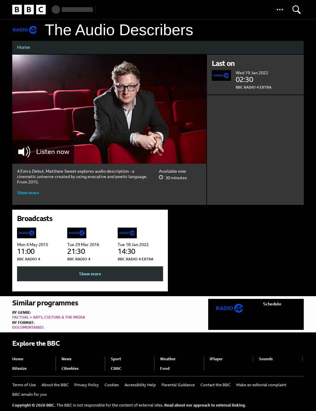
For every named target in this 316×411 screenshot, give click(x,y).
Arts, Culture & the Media (59, 317)
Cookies (112, 385)
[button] (280, 9)
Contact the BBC (215, 385)
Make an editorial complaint (261, 385)
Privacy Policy (86, 385)
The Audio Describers (119, 29)
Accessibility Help (140, 385)
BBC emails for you (29, 394)
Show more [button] (28, 192)
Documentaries (28, 327)
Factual (20, 317)
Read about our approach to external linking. (205, 405)
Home (23, 47)
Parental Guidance (178, 385)
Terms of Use (24, 385)
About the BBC (55, 385)
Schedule (272, 304)
